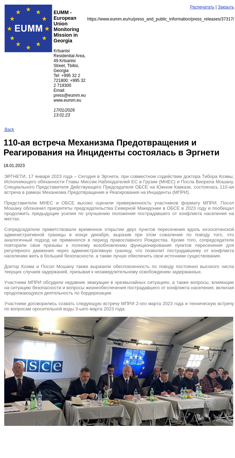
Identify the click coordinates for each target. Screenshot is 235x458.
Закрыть (226, 7)
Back (9, 129)
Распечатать (202, 7)
